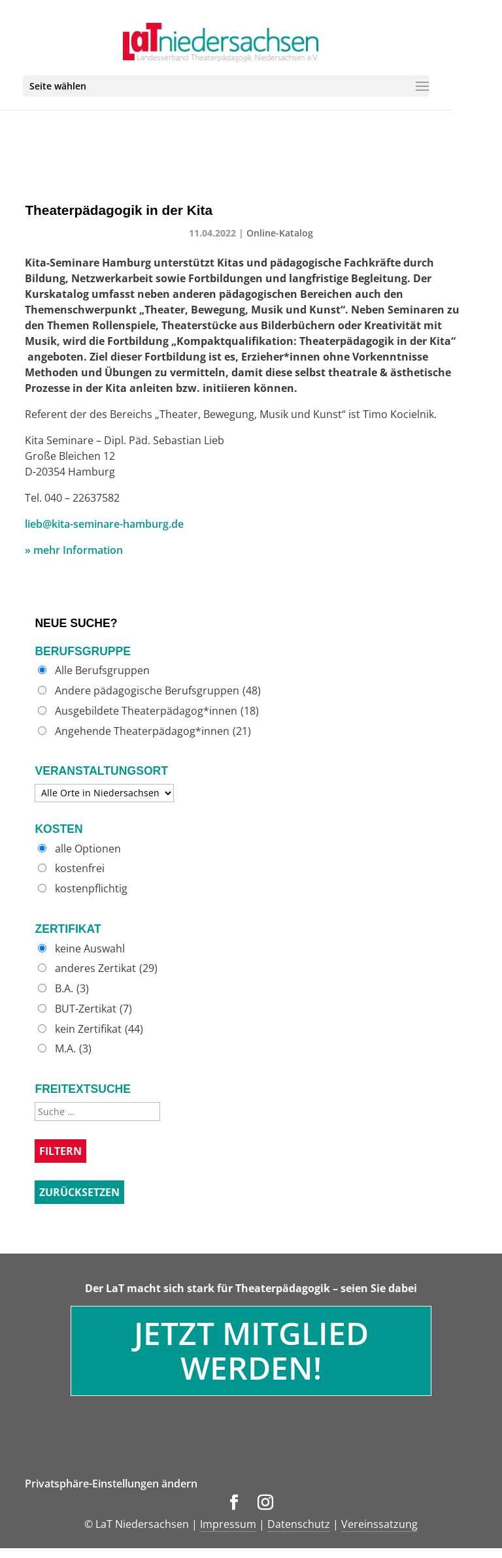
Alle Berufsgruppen (102, 670)
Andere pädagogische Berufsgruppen (158, 691)
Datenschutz (298, 1524)
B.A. (72, 989)
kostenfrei (80, 868)
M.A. (73, 1049)
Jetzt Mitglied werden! (251, 1350)
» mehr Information (74, 550)
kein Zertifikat (99, 1029)
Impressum (228, 1524)
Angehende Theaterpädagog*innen (153, 731)
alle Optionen (88, 849)
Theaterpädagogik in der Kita (118, 210)
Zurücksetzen (79, 1192)
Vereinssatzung (379, 1524)
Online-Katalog (279, 233)
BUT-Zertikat (93, 1009)
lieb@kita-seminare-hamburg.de (104, 524)
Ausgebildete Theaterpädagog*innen (157, 711)
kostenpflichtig (91, 889)
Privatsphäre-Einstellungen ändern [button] (111, 1483)
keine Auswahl (90, 949)
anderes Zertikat (106, 968)
